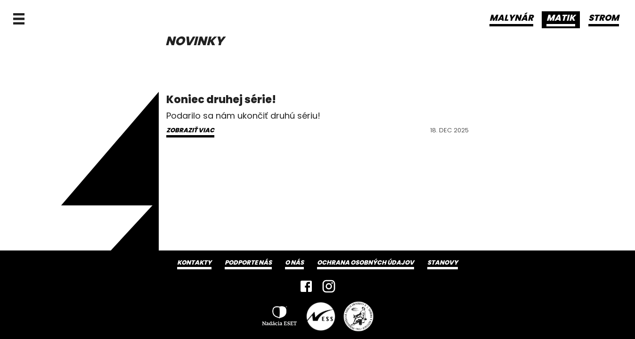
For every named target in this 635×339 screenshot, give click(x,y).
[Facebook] (306, 286)
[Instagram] (328, 286)
